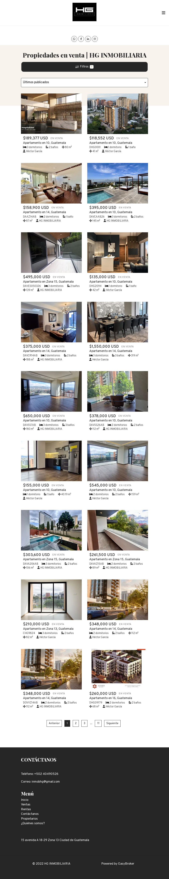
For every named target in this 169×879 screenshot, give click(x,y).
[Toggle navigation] (163, 12)
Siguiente (112, 723)
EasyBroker (126, 864)
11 (98, 723)
